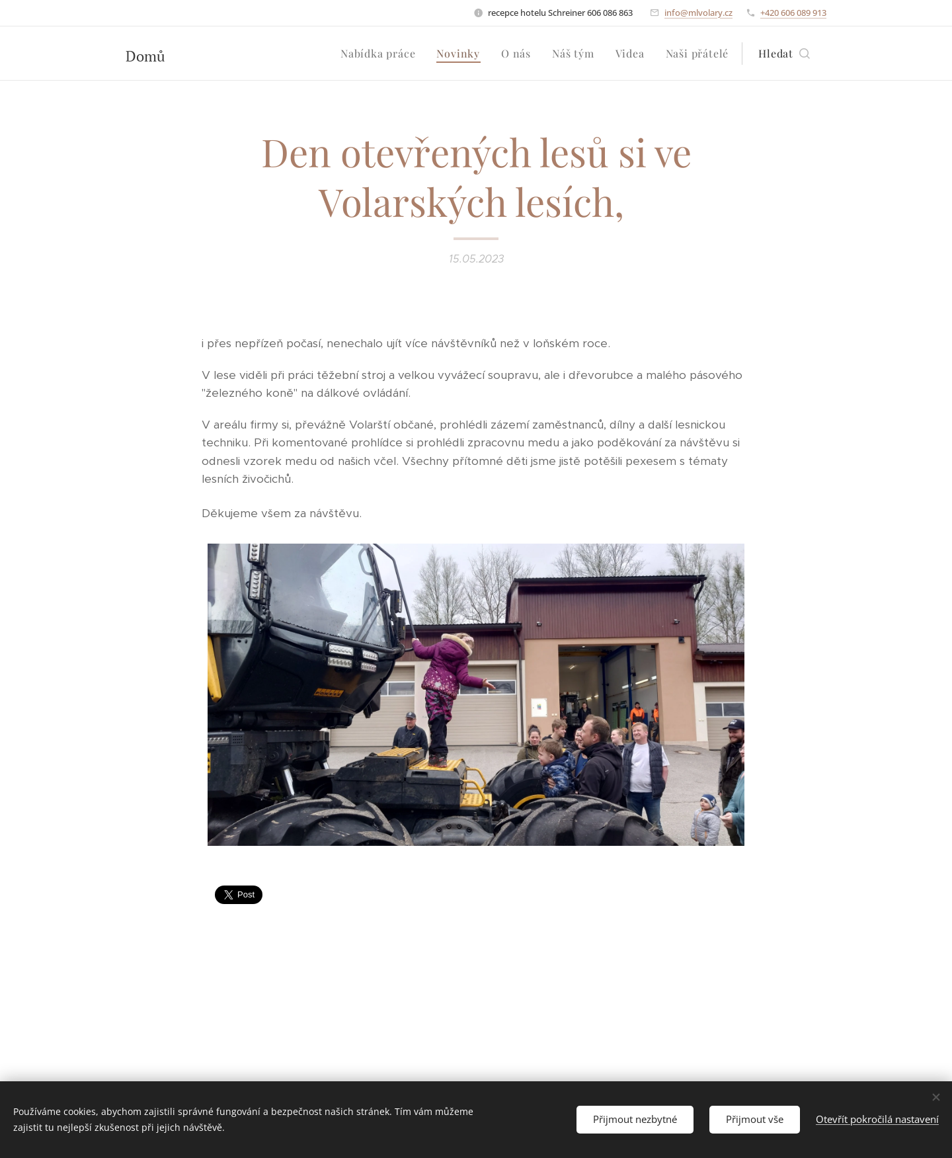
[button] (784, 53)
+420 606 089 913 (793, 13)
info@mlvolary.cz (698, 13)
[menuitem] (381, 53)
